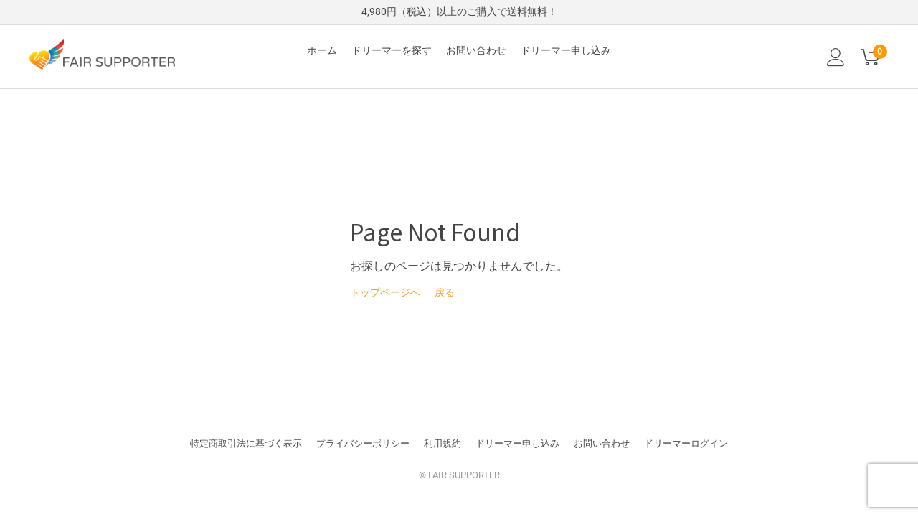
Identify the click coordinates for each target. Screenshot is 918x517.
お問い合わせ (476, 50)
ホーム (322, 50)
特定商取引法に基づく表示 (246, 443)
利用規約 (442, 443)
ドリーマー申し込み (566, 50)
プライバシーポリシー (363, 443)
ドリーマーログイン (686, 443)
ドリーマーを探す (391, 50)
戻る (445, 292)
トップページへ (385, 292)
